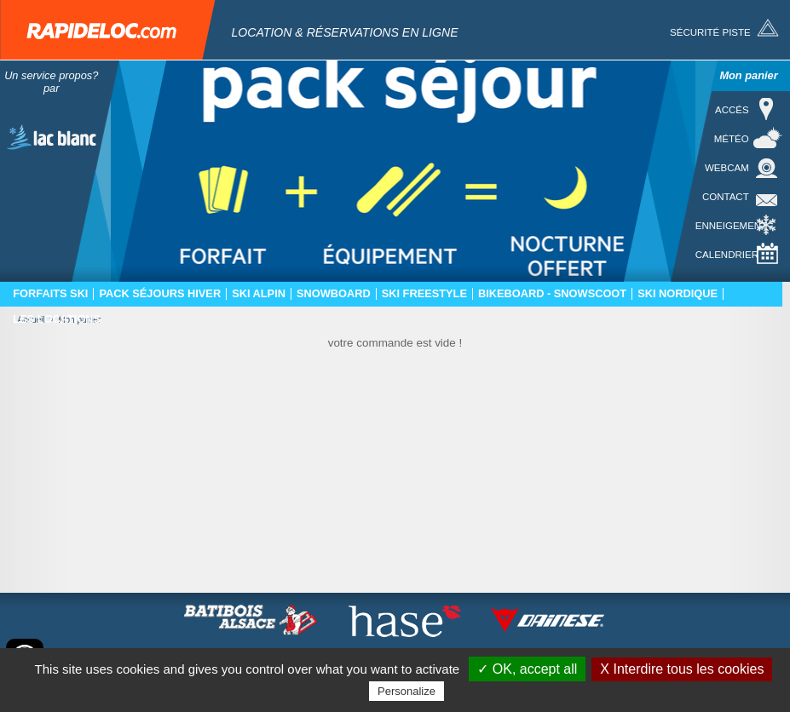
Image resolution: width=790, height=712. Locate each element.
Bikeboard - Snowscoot (552, 294)
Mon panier (748, 75)
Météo (731, 139)
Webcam (727, 168)
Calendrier (726, 255)
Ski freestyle (424, 294)
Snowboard (334, 294)
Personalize (406, 691)
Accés (732, 110)
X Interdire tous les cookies (682, 669)
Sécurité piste (710, 32)
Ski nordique (677, 294)
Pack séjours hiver (160, 294)
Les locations (57, 319)
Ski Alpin (258, 294)
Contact (725, 197)
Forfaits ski (50, 294)
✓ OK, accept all (527, 669)
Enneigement (731, 226)
